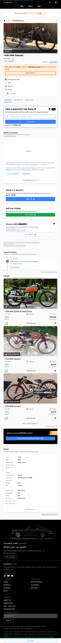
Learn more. (43, 164)
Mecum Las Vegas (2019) (22, 261)
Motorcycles (22, 462)
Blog (6, 591)
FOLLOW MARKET (12, 174)
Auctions (35, 585)
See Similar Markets (10, 136)
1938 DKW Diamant (18, 20)
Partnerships (9, 609)
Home (6, 582)
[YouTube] (8, 576)
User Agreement (26, 628)
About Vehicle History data (49, 272)
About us (7, 600)
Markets (7, 585)
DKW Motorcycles (34, 67)
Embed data (8, 603)
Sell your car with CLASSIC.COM (30, 438)
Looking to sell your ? (19, 433)
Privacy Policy (41, 626)
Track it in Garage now (37, 13)
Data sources (36, 582)
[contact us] (12, 576)
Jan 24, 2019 (53, 62)
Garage (7, 588)
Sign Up (8, 620)
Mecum (7, 319)
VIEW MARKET (30, 73)
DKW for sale (21, 168)
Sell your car (9, 606)
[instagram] (5, 576)
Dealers (34, 588)
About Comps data (51, 426)
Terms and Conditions (12, 628)
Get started (10, 557)
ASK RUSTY (30, 122)
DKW (19, 460)
